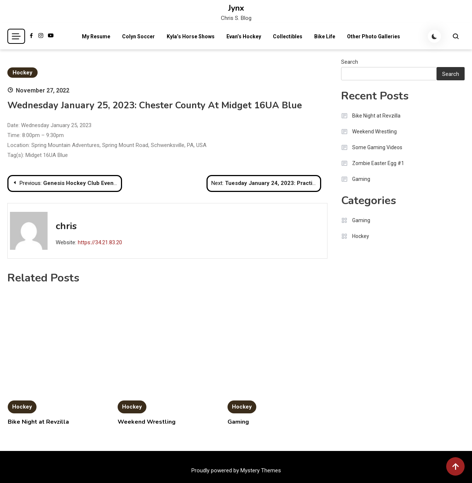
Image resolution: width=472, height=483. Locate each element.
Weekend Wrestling (147, 422)
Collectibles (287, 36)
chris (66, 226)
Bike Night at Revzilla (38, 422)
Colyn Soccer (138, 36)
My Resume (96, 36)
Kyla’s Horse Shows (191, 36)
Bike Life (324, 36)
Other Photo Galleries (373, 36)
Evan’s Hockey (243, 36)
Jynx (236, 8)
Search (349, 62)
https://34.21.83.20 (100, 242)
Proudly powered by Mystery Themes (236, 470)
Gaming (238, 422)
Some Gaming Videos (377, 147)
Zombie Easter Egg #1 (378, 163)
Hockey (22, 72)
